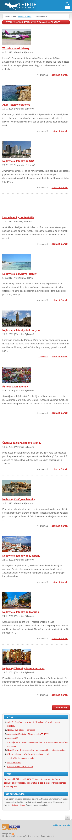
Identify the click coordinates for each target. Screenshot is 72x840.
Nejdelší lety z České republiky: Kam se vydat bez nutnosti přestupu (36, 750)
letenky (51, 779)
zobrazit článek (60, 75)
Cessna (7, 779)
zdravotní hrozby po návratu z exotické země (31, 783)
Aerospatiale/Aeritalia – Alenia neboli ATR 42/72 (28, 734)
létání (53, 783)
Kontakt (66, 825)
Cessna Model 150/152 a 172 (20, 766)
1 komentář (43, 357)
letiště (6, 786)
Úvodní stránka (24, 16)
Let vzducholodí (14, 762)
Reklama (57, 825)
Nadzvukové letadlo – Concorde (21, 730)
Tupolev (58, 779)
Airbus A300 (12, 738)
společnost (61, 783)
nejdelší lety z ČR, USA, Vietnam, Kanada (29, 779)
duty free (13, 786)
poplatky (7, 783)
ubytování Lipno (18, 805)
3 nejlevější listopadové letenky (20, 758)
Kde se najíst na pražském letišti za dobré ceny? (28, 754)
